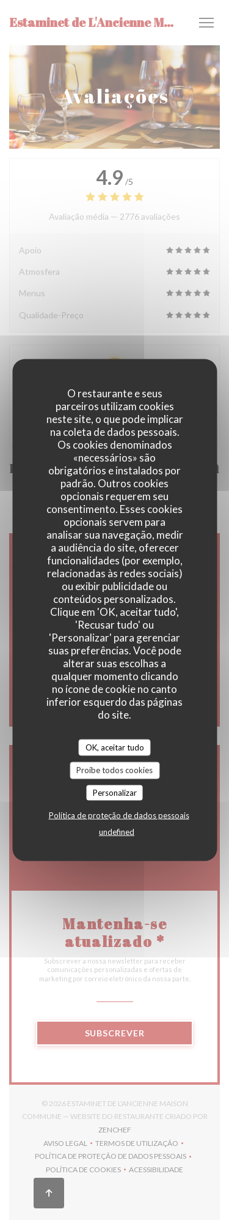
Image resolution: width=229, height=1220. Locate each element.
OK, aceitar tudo (114, 747)
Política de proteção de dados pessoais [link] (119, 815)
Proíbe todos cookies (114, 770)
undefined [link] (116, 832)
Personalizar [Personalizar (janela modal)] (115, 792)
